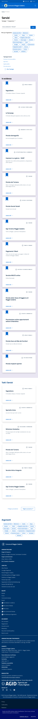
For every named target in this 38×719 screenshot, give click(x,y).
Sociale (15, 35)
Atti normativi (5, 621)
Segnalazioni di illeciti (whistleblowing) (11, 582)
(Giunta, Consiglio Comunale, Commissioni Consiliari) (14, 553)
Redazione (4, 707)
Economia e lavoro (17, 49)
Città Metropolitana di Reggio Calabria (11, 575)
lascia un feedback (6, 665)
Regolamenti (5, 624)
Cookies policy (24, 716)
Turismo (33, 1)
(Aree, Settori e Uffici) (7, 558)
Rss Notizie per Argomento (9, 614)
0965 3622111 (5, 661)
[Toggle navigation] (2, 5)
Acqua (23, 35)
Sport (26, 42)
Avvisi (3, 596)
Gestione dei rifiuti (17, 32)
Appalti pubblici (6, 64)
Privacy (3, 702)
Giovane (23, 44)
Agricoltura (5, 61)
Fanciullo (31, 39)
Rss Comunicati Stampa (8, 611)
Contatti (4, 646)
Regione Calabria (5, 1)
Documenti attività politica (8, 631)
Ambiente (23, 51)
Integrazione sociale (17, 46)
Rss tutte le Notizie (7, 606)
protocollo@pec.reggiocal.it (8, 657)
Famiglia (16, 44)
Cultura (25, 49)
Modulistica (4, 628)
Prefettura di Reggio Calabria (8, 577)
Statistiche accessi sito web (8, 587)
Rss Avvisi (5, 609)
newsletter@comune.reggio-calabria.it (11, 677)
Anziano (31, 35)
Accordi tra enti (5, 626)
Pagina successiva (28, 509)
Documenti (5, 619)
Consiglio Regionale (6, 570)
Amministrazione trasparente (10, 638)
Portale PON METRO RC (7, 584)
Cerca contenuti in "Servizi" (9, 27)
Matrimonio (25, 32)
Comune (26, 46)
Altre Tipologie (9, 69)
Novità (3, 591)
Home (3, 12)
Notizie (3, 593)
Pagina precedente (13, 509)
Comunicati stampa (6, 598)
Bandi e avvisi (5, 633)
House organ (23, 39)
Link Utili (4, 565)
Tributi (16, 37)
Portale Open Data (6, 580)
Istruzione (16, 51)
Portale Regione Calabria (7, 573)
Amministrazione (7, 549)
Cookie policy (4, 704)
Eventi (3, 600)
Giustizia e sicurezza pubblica (9, 59)
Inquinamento (31, 44)
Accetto (33, 716)
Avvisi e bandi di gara (17, 42)
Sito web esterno (7, 66)
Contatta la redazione (7, 669)
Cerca (33, 27)
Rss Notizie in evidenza (8, 603)
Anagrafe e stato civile (25, 37)
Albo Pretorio (5, 568)
